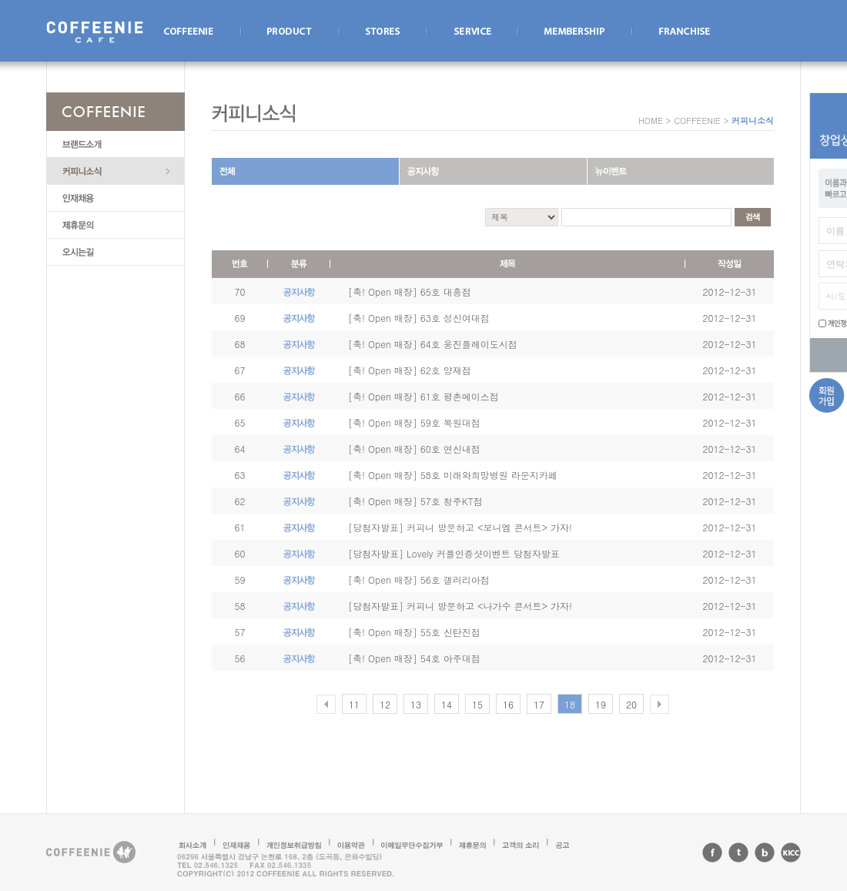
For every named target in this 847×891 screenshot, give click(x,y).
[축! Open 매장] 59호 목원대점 (414, 422)
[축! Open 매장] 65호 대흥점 (409, 291)
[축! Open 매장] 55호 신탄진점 (414, 631)
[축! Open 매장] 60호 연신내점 (414, 448)
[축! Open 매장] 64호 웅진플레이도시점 (432, 343)
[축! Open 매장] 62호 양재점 (409, 370)
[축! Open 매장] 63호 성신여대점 (419, 317)
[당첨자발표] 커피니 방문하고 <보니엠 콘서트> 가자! (460, 527)
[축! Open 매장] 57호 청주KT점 (415, 500)
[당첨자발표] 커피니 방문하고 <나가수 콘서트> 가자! (460, 605)
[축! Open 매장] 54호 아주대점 (414, 658)
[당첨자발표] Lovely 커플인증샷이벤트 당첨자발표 (454, 553)
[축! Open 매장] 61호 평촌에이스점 (423, 396)
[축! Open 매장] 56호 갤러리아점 (419, 579)
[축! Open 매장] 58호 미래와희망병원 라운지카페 (452, 474)
